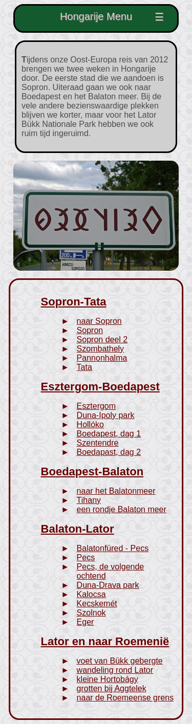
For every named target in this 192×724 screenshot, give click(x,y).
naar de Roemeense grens (125, 697)
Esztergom (96, 406)
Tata (84, 367)
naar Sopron (99, 321)
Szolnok (91, 612)
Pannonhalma (102, 358)
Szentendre (98, 442)
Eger (85, 622)
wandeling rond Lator (115, 670)
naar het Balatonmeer (116, 491)
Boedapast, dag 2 (109, 452)
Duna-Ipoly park (106, 415)
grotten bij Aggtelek (111, 688)
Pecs (86, 557)
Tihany (89, 500)
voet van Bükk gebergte (120, 660)
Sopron (90, 330)
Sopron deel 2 (102, 339)
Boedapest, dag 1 (109, 433)
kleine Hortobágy (107, 679)
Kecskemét (97, 603)
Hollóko (90, 424)
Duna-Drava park (108, 585)
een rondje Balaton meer (121, 509)
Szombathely (100, 348)
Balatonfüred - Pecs (113, 548)
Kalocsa (91, 594)
